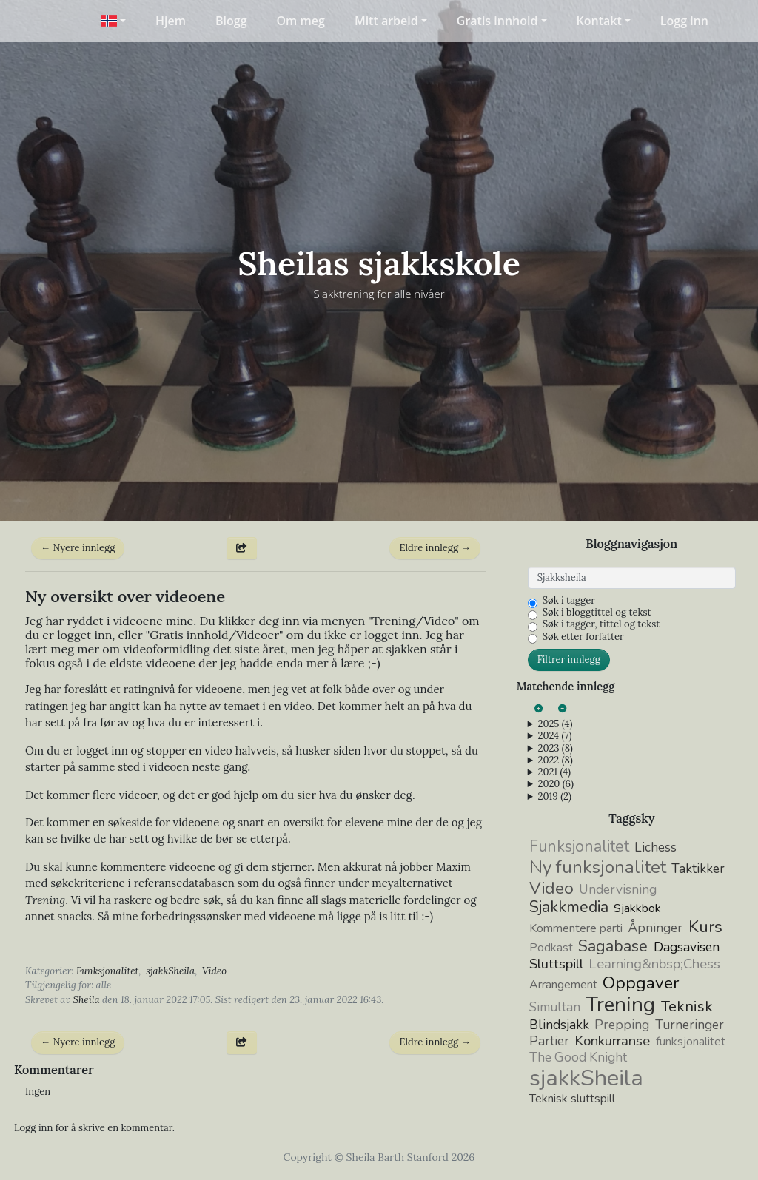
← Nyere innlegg (78, 548)
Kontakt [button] (599, 21)
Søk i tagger (569, 601)
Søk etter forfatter (583, 637)
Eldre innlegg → (434, 548)
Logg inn (684, 21)
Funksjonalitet (107, 971)
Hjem (170, 21)
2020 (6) (555, 784)
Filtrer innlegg (568, 659)
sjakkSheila (170, 971)
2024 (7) (554, 736)
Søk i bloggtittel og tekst (597, 612)
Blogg (231, 21)
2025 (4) (554, 724)
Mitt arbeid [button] (386, 21)
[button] (114, 21)
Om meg (301, 21)
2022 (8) (554, 760)
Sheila (86, 1000)
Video (214, 971)
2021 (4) (554, 772)
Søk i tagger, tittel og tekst (601, 624)
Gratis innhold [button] (497, 21)
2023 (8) (554, 749)
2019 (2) (554, 797)
